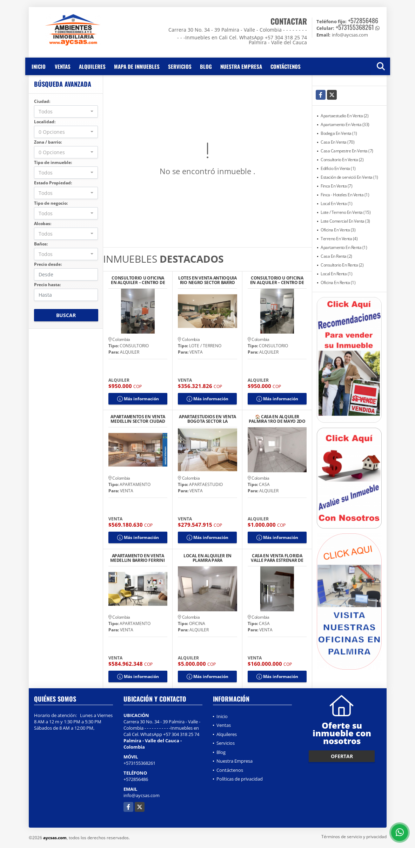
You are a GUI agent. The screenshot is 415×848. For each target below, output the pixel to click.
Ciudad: (42, 101)
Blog (206, 66)
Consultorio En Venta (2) (342, 160)
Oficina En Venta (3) (338, 230)
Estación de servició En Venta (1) (349, 177)
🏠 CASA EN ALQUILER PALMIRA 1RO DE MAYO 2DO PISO (277, 418)
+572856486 (363, 20)
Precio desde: (48, 264)
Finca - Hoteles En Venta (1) (345, 195)
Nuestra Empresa (241, 66)
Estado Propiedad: (53, 183)
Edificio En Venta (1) (338, 168)
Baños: (41, 244)
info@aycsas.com (141, 795)
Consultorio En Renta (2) (342, 265)
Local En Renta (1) (336, 274)
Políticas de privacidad (239, 779)
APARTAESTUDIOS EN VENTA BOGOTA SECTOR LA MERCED (207, 418)
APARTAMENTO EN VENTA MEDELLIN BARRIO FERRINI (138, 558)
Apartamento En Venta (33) (345, 124)
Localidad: (44, 122)
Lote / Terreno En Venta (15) (345, 212)
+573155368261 (355, 27)
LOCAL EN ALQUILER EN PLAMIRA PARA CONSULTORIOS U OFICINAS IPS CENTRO (207, 558)
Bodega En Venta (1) (339, 133)
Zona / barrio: (48, 142)
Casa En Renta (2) (336, 256)
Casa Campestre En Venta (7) (347, 151)
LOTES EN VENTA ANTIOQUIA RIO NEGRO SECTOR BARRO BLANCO (207, 280)
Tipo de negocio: (51, 203)
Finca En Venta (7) (336, 186)
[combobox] (66, 111)
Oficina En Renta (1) (338, 282)
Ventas (63, 66)
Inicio (39, 66)
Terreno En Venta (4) (339, 239)
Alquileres (92, 66)
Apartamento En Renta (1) (344, 247)
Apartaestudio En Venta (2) (344, 116)
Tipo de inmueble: (53, 162)
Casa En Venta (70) (337, 142)
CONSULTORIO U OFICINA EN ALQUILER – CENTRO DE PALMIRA (138, 280)
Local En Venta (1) (336, 203)
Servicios (180, 66)
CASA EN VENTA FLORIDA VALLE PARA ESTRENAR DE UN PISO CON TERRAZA (277, 558)
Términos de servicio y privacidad (354, 837)
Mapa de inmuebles (137, 66)
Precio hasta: (47, 285)
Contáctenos (285, 66)
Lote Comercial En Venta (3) (345, 221)
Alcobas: (42, 223)
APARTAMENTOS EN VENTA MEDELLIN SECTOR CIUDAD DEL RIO (138, 418)
